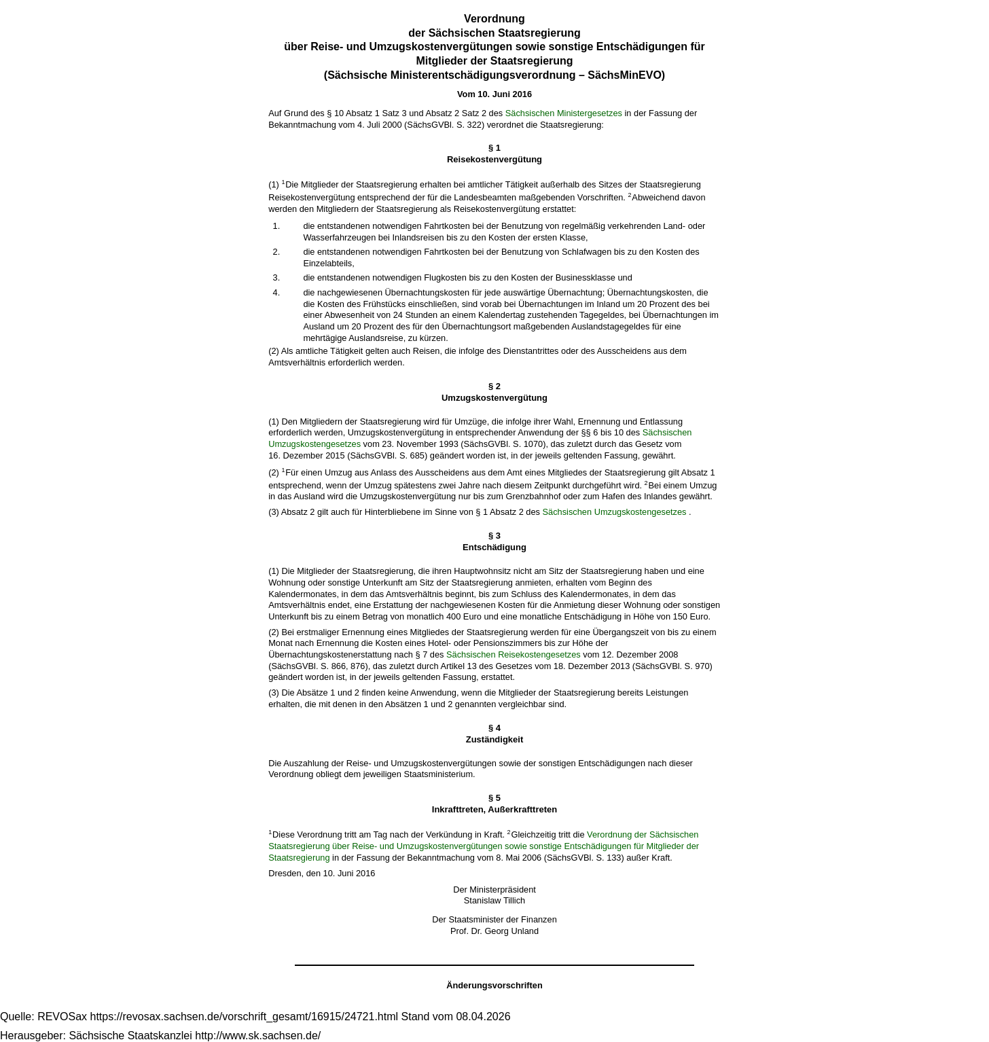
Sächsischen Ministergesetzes (563, 113)
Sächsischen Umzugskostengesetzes (615, 512)
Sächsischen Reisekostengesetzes (513, 654)
